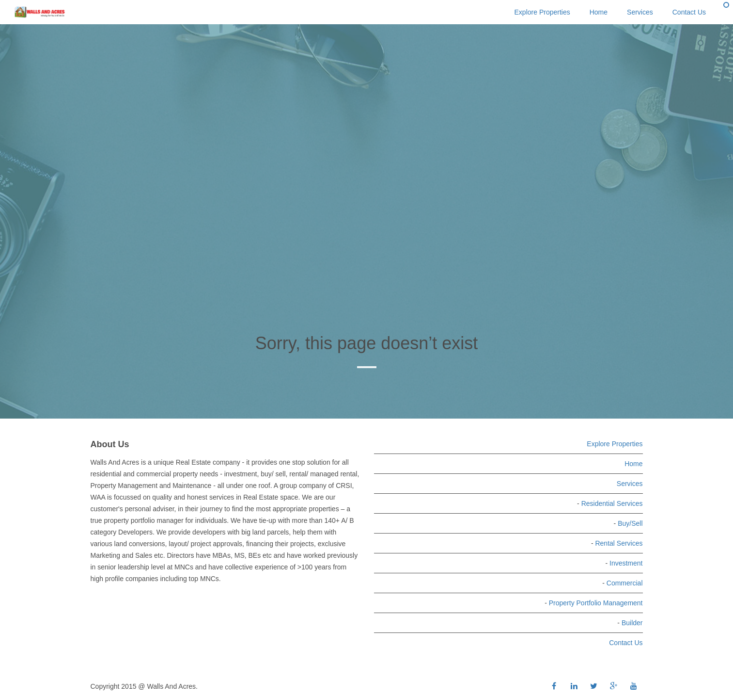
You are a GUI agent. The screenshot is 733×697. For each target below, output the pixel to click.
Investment (625, 563)
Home (599, 12)
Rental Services (618, 543)
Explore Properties (542, 12)
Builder (632, 623)
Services (640, 12)
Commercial (625, 583)
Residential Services (612, 503)
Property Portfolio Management (596, 603)
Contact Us (689, 12)
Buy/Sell (630, 523)
